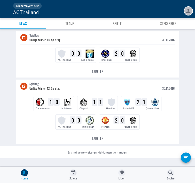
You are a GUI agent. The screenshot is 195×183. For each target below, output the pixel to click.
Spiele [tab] (117, 23)
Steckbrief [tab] (168, 23)
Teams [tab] (70, 23)
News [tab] (23, 23)
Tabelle (97, 72)
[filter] (186, 157)
